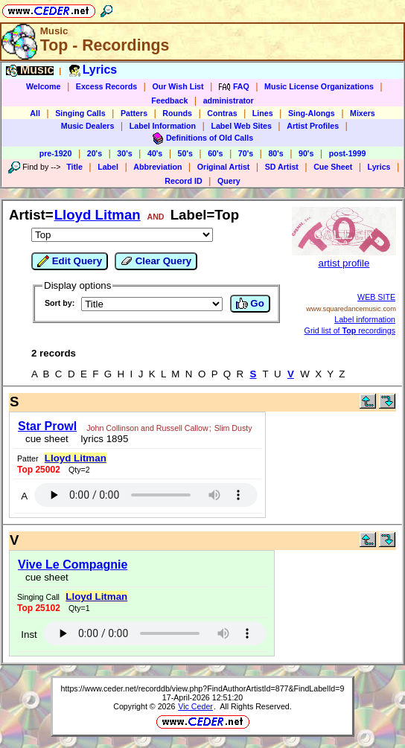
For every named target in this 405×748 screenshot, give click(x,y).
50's (185, 153)
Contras (222, 113)
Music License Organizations (319, 86)
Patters (134, 113)
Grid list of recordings (349, 330)
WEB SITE (376, 297)
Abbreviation (157, 166)
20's (94, 153)
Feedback (169, 100)
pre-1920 (55, 153)
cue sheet (46, 438)
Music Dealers (88, 125)
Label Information (163, 125)
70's (245, 153)
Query (228, 180)
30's (124, 153)
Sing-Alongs (311, 113)
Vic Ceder (195, 706)
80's (275, 153)
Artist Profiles (313, 125)
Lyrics (379, 166)
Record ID (183, 180)
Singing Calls (80, 113)
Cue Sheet (332, 166)
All (35, 113)
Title (74, 166)
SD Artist (282, 166)
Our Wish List (177, 86)
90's (306, 153)
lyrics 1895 (101, 438)
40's (154, 153)
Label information (364, 319)
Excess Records (106, 86)
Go (250, 304)
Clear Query (156, 261)
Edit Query (69, 261)
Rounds (177, 113)
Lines (262, 113)
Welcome (43, 86)
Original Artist (223, 166)
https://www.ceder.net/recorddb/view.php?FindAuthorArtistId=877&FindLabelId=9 (203, 688)
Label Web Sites (241, 125)
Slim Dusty (233, 427)
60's (215, 153)
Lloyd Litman (97, 215)
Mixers (362, 113)
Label (108, 166)
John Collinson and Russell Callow (147, 427)
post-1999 (347, 153)
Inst (28, 634)
